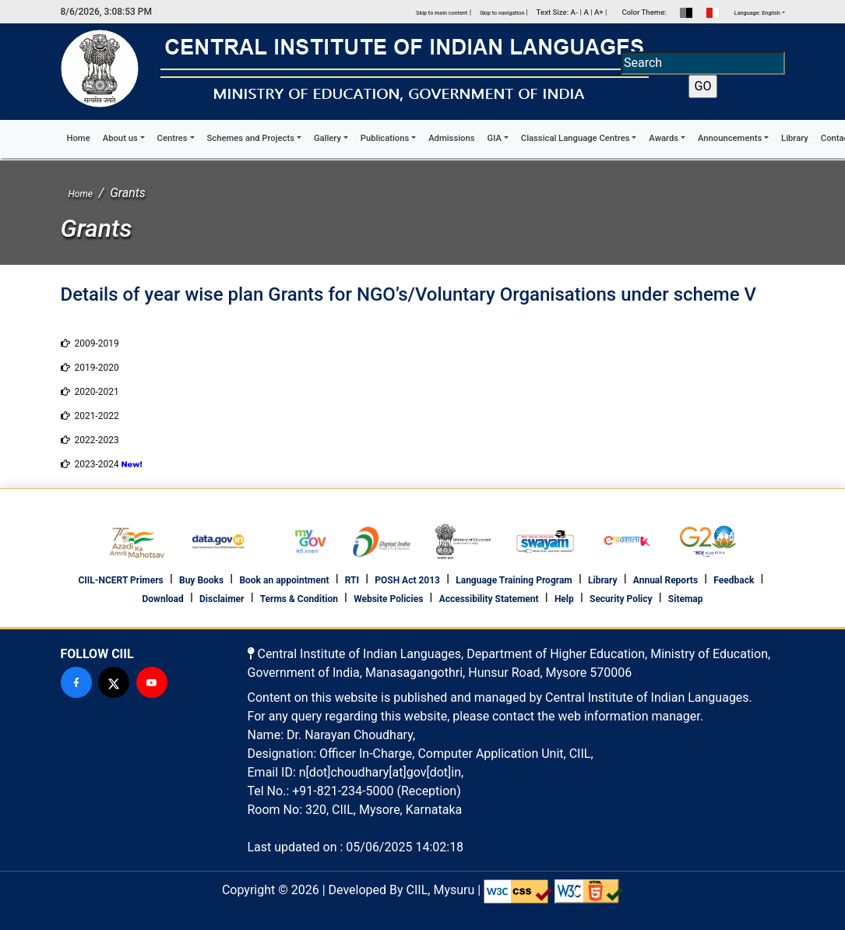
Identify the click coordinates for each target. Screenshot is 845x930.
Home (82, 137)
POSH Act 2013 (407, 580)
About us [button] (120, 138)
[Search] (703, 63)
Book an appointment (284, 580)
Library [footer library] (603, 580)
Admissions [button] (451, 138)
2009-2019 (90, 343)
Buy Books (201, 580)
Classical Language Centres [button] (575, 138)
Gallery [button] (327, 138)
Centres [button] (172, 138)
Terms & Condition (299, 599)
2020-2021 (90, 391)
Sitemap (685, 599)
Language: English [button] (757, 12)
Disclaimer (221, 599)
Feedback (733, 580)
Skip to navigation (503, 12)
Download (163, 599)
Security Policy (621, 599)
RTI (352, 580)
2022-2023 (90, 440)
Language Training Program (514, 580)
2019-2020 (90, 367)
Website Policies (388, 599)
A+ (599, 12)
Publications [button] (385, 138)
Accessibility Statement (489, 599)
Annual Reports (665, 580)
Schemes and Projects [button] (251, 138)
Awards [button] (663, 138)
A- (575, 12)
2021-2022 (90, 415)
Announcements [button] (730, 138)
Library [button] (794, 138)
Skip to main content (441, 12)
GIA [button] (495, 138)
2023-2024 (90, 464)
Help (564, 599)
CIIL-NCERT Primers (120, 580)
